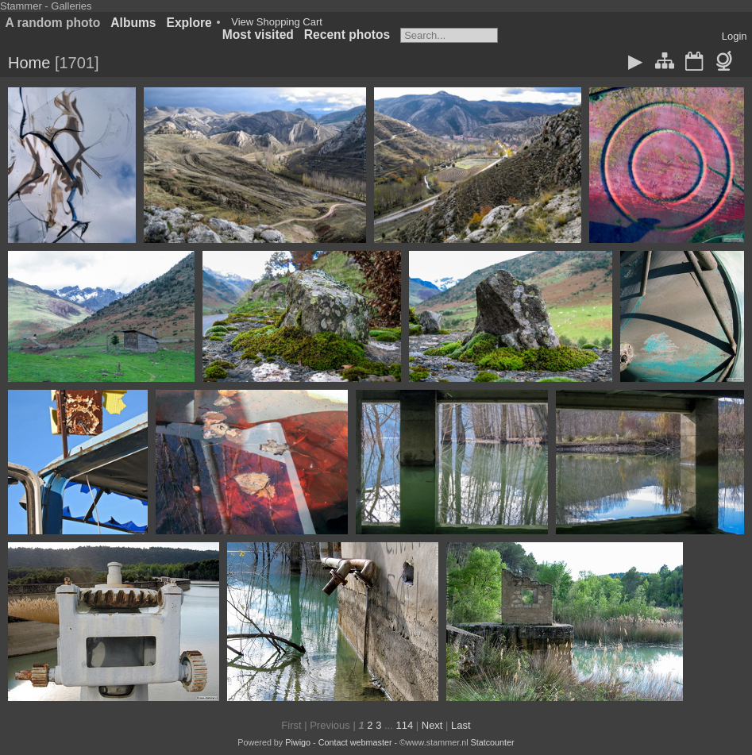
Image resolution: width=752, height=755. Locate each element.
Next (432, 725)
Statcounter (493, 742)
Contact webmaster (355, 742)
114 (404, 725)
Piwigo (297, 742)
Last (461, 725)
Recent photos (347, 34)
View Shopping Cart (276, 22)
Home (29, 62)
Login (734, 36)
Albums (133, 22)
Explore (189, 22)
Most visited (258, 34)
